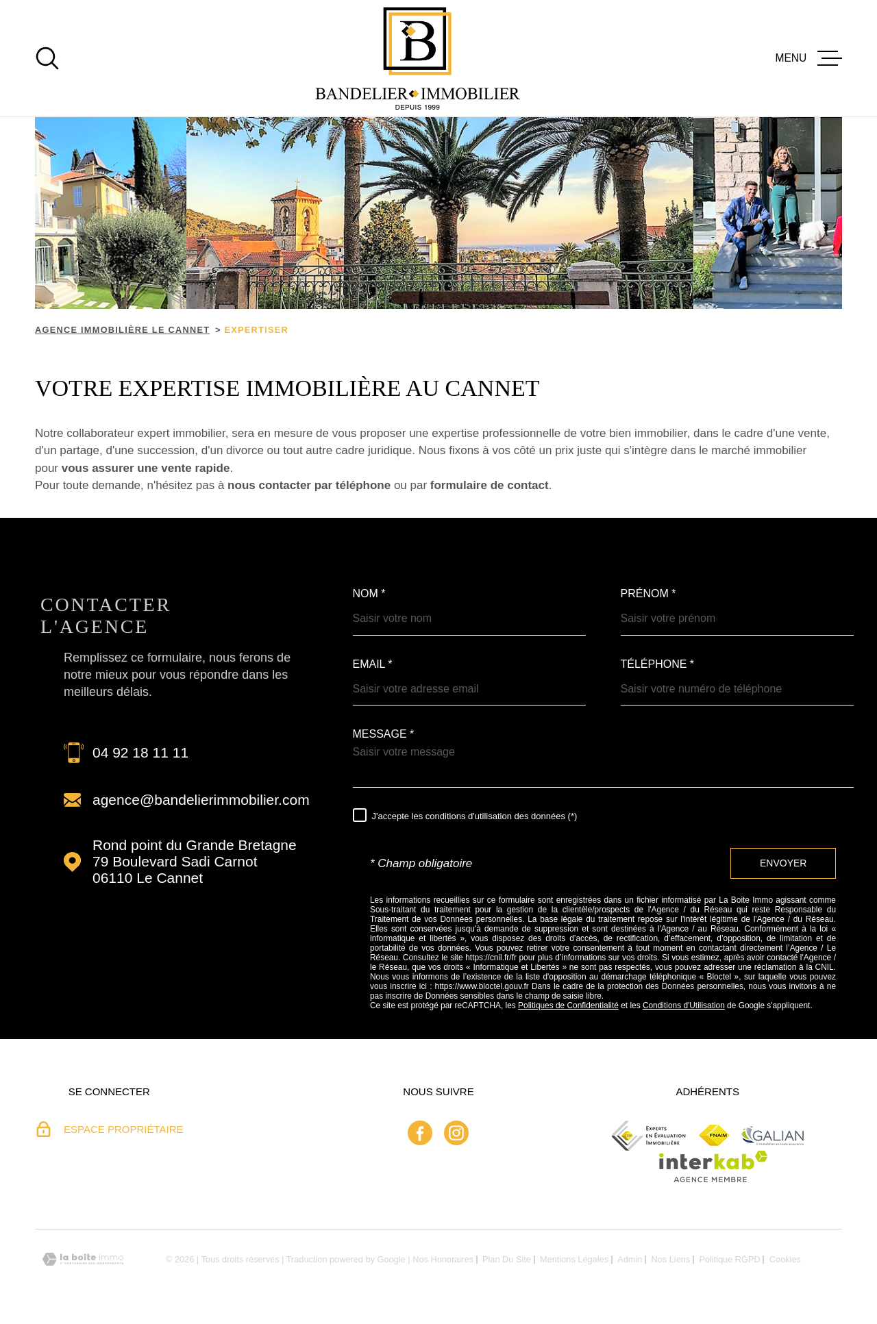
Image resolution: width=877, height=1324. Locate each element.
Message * (384, 734)
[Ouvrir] (47, 58)
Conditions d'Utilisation (684, 1005)
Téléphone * (658, 664)
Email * (373, 664)
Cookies (785, 1260)
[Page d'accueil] (417, 58)
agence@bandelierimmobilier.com (201, 800)
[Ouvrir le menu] (808, 58)
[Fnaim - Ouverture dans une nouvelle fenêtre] (714, 1135)
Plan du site (506, 1259)
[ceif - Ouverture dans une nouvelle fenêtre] (649, 1136)
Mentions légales (574, 1259)
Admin (629, 1259)
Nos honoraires (442, 1259)
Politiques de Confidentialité (568, 1005)
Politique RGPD (729, 1259)
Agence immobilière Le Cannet (122, 330)
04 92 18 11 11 (140, 752)
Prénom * (648, 593)
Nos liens (671, 1259)
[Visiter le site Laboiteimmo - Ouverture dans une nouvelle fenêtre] (83, 1259)
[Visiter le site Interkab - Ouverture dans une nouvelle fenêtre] (713, 1166)
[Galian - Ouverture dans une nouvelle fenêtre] (772, 1135)
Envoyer (783, 863)
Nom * (369, 593)
